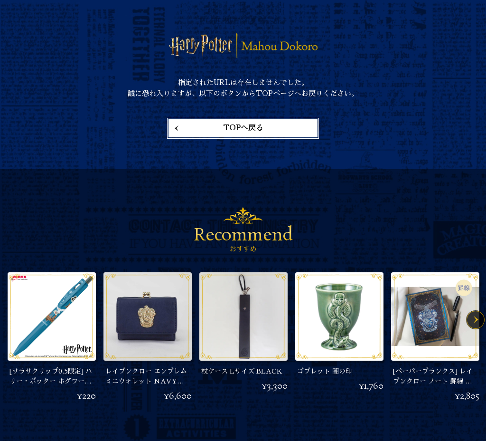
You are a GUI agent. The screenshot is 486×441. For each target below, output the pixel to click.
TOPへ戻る (243, 128)
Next (475, 319)
